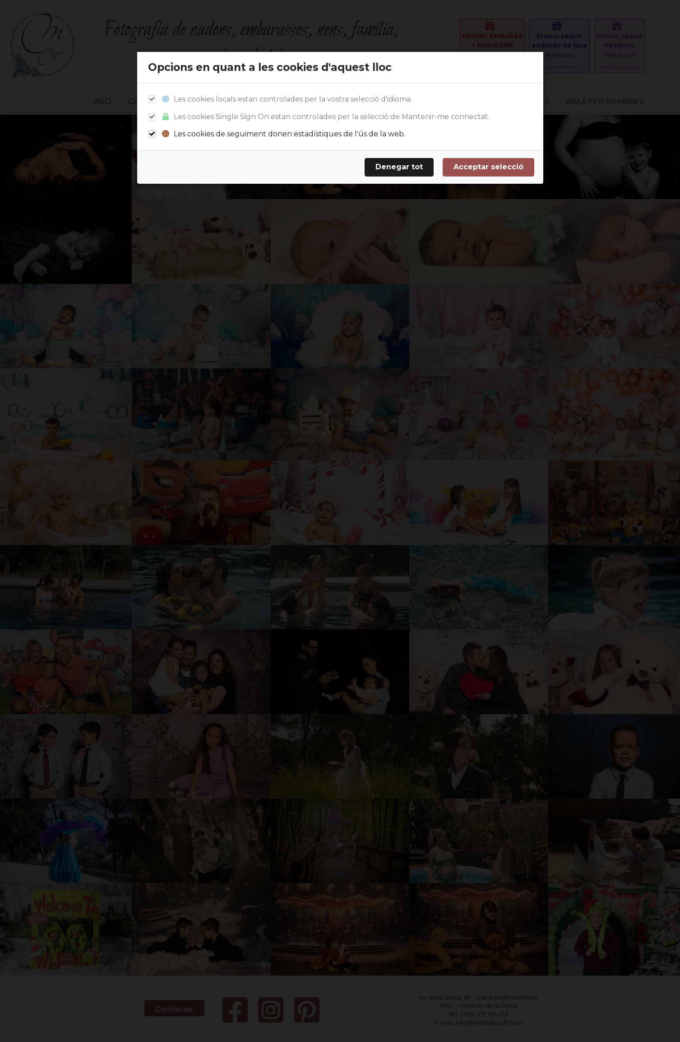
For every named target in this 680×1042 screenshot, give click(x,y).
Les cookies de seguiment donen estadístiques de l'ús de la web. (283, 134)
